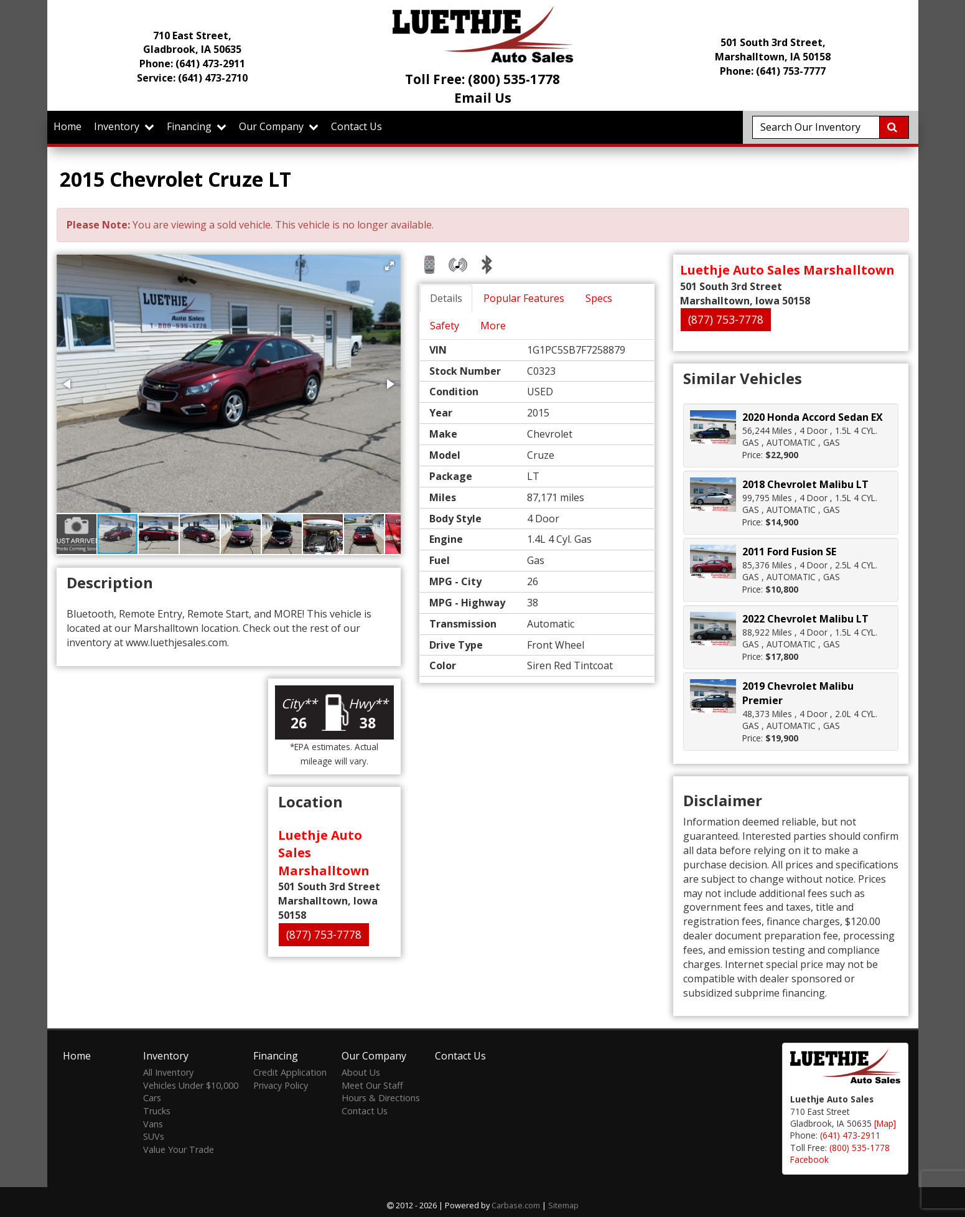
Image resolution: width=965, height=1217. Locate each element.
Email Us (482, 97)
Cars (152, 1098)
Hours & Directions (381, 1098)
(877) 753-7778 (323, 934)
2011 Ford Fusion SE (789, 551)
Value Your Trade (178, 1149)
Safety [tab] (444, 325)
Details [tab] (446, 298)
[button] (389, 266)
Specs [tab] (598, 298)
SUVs (153, 1136)
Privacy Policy (280, 1085)
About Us (361, 1072)
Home (68, 126)
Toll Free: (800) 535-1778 (482, 79)
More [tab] (493, 325)
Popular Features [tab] (523, 298)
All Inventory (168, 1072)
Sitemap (563, 1205)
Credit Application (290, 1072)
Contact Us (356, 126)
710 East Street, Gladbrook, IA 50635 (192, 43)
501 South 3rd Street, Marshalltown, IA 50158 (773, 49)
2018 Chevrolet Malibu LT (805, 484)
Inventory (124, 126)
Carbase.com (516, 1205)
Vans (153, 1124)
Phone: (192, 63)
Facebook (809, 1159)
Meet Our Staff (372, 1085)
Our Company (279, 126)
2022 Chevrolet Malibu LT (805, 619)
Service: (192, 78)
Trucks (156, 1111)
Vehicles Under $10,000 (190, 1085)
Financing (196, 126)
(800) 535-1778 (859, 1148)
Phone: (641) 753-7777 (773, 71)
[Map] (885, 1123)
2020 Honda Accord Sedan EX (812, 417)
